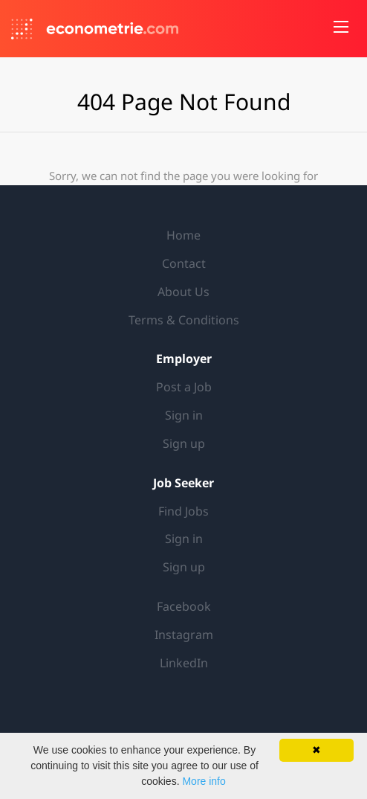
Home (183, 235)
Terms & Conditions (184, 320)
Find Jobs (183, 511)
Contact (184, 263)
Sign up (184, 443)
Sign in (184, 415)
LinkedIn (184, 663)
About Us (183, 291)
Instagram (184, 634)
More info (203, 781)
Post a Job (184, 387)
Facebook (184, 606)
